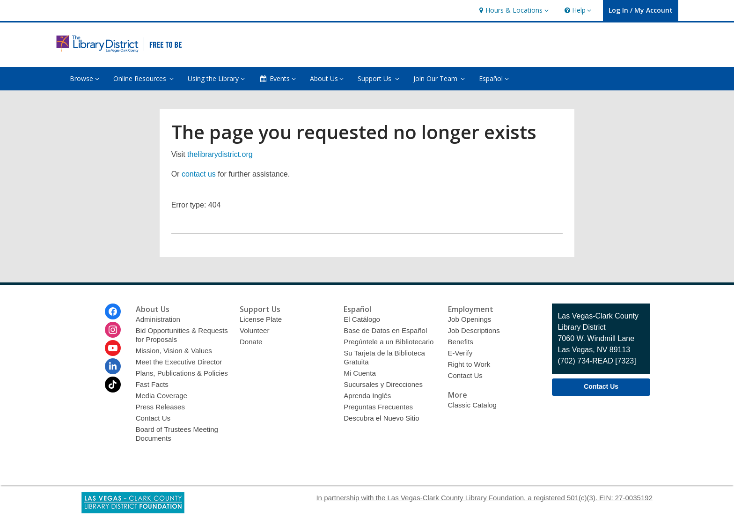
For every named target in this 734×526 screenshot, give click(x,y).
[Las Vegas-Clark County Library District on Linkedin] (113, 366)
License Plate (261, 319)
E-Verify (460, 353)
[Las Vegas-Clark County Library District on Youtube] (113, 348)
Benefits (460, 342)
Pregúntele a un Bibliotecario (388, 342)
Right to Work (469, 364)
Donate (251, 342)
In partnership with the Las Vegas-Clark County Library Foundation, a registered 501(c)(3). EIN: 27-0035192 (484, 498)
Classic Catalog (472, 405)
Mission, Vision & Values (174, 351)
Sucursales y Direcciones (383, 384)
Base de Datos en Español (385, 330)
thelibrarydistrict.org (220, 154)
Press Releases (160, 407)
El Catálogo (362, 319)
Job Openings (470, 319)
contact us (199, 174)
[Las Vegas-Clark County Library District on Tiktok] (113, 385)
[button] (512, 10)
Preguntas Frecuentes (378, 407)
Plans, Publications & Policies (182, 373)
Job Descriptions (474, 330)
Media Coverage (161, 396)
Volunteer (255, 330)
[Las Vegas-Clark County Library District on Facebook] (113, 311)
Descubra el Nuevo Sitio (381, 418)
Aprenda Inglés (367, 396)
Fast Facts (152, 384)
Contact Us (153, 418)
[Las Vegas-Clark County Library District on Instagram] (113, 330)
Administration (158, 319)
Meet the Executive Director (179, 362)
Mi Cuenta (360, 373)
